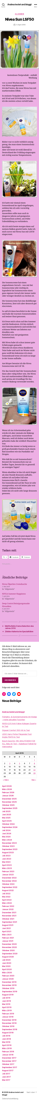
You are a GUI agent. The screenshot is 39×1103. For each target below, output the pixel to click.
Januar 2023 (8, 874)
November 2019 (9, 985)
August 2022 (8, 890)
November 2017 (9, 1061)
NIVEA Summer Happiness (14, 594)
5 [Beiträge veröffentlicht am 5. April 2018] (19, 763)
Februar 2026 (8, 792)
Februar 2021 (8, 938)
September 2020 (9, 953)
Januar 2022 (8, 909)
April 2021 (6, 931)
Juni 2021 (6, 928)
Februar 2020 (8, 976)
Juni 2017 (6, 1077)
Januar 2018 (7, 1055)
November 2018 (9, 1023)
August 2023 (8, 852)
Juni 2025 (6, 814)
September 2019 (9, 991)
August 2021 (7, 925)
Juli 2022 (6, 893)
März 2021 (7, 935)
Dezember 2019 (9, 982)
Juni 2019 (6, 1001)
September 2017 (9, 1067)
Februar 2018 (8, 1051)
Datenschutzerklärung (10, 1099)
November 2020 (9, 947)
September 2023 (9, 849)
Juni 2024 (6, 833)
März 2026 (7, 789)
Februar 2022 (8, 906)
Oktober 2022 (8, 884)
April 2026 (7, 786)
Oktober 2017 (8, 1064)
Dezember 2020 (9, 944)
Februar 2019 (8, 1014)
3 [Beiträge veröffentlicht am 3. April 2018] (9, 763)
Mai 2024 (6, 837)
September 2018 (9, 1029)
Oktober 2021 (8, 919)
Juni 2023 (6, 859)
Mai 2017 (6, 1080)
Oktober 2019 (8, 988)
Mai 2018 (6, 1042)
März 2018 (7, 1048)
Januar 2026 (8, 795)
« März (6, 780)
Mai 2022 (6, 897)
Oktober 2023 (8, 846)
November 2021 (9, 916)
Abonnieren (10, 680)
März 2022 (7, 903)
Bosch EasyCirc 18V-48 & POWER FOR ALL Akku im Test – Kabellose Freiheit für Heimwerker (19, 744)
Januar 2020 (8, 979)
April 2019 (6, 1007)
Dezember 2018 (9, 1020)
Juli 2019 (6, 998)
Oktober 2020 (8, 950)
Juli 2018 (6, 1036)
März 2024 (7, 840)
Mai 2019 (6, 1004)
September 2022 (9, 887)
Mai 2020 (6, 966)
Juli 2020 (6, 960)
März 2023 (7, 868)
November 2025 (9, 802)
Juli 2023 (6, 856)
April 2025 (7, 821)
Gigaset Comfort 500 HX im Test (16, 730)
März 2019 (7, 1010)
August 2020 (8, 957)
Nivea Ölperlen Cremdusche (14, 584)
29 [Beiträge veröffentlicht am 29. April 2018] (34, 773)
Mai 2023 (6, 862)
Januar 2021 (7, 941)
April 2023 (7, 865)
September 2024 (9, 827)
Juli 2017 (6, 1074)
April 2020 (7, 969)
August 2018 (8, 1032)
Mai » (34, 780)
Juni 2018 (6, 1039)
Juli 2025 (6, 811)
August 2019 (8, 995)
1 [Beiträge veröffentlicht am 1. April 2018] (34, 760)
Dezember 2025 (9, 799)
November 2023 (9, 843)
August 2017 (7, 1070)
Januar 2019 (7, 1017)
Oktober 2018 (8, 1026)
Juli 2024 (6, 830)
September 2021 (9, 922)
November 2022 (9, 881)
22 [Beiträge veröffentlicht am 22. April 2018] (34, 770)
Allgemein (19, 14)
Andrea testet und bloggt (19, 4)
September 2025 (9, 808)
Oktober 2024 (8, 824)
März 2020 (7, 972)
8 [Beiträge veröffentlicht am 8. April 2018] (34, 763)
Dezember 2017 (9, 1058)
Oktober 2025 (8, 805)
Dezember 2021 (9, 912)
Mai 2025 (6, 818)
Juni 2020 (6, 963)
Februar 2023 (8, 871)
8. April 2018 (20, 25)
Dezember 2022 (9, 878)
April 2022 (6, 900)
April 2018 (6, 1045)
